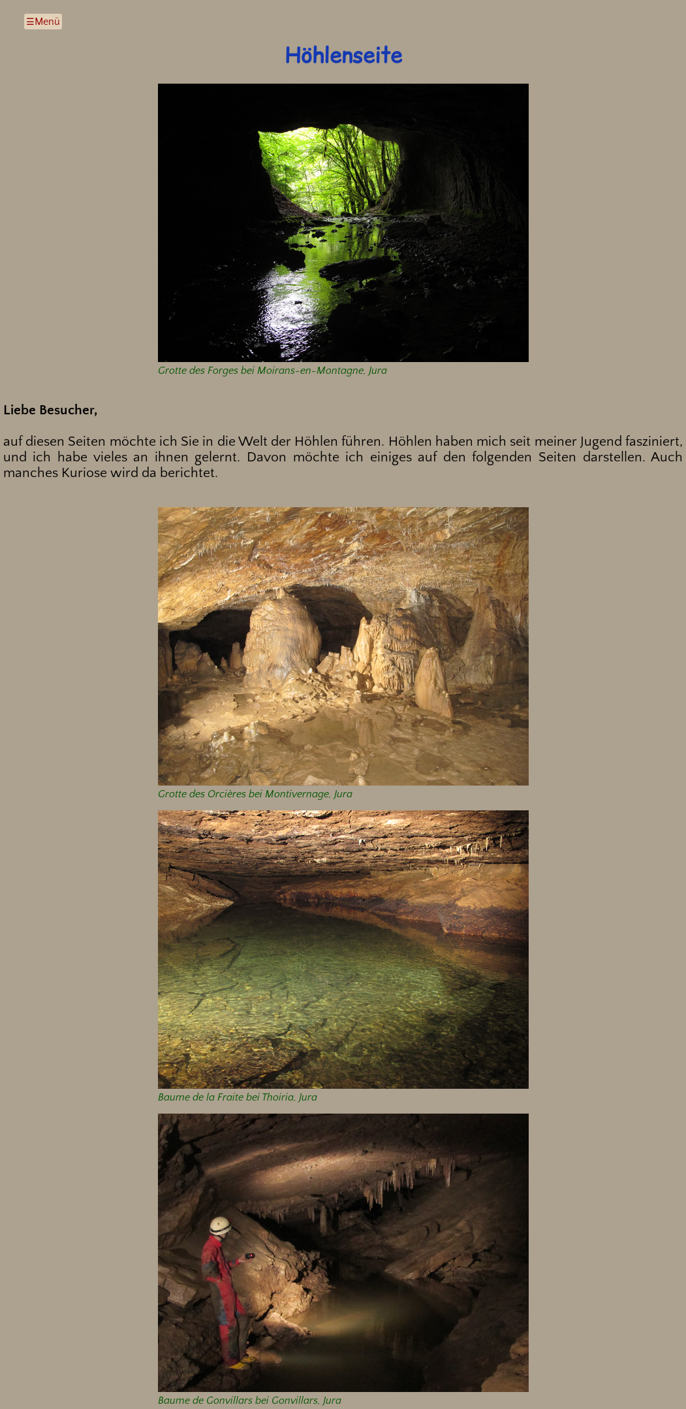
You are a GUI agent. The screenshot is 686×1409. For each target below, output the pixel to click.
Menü (47, 21)
